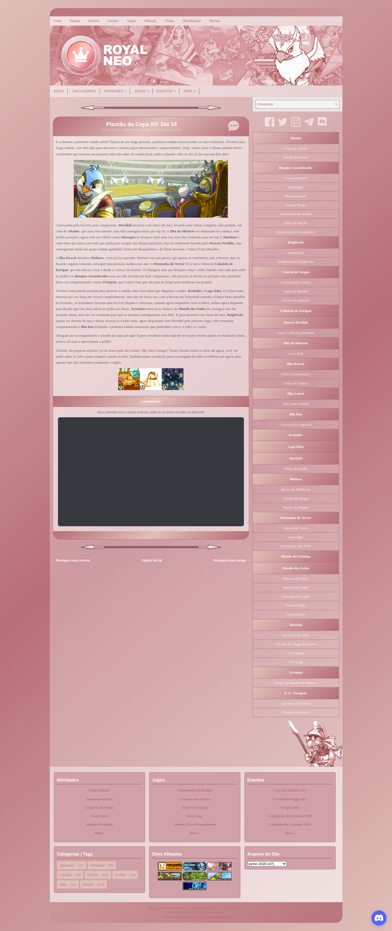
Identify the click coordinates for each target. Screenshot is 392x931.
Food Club (99, 816)
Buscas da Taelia (296, 528)
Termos (214, 21)
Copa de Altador (295, 148)
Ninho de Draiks (296, 469)
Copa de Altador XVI (290, 790)
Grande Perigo (296, 205)
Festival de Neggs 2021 (290, 799)
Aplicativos (67, 865)
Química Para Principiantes (195, 824)
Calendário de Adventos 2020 (290, 816)
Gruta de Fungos (296, 383)
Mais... (99, 833)
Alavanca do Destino (296, 703)
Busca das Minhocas (295, 489)
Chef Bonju (295, 653)
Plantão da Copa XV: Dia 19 (141, 124)
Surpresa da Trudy (99, 807)
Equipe (75, 21)
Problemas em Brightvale (296, 262)
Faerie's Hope (295, 605)
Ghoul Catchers (296, 196)
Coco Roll (296, 353)
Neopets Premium (296, 712)
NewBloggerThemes (218, 916)
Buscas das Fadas (295, 587)
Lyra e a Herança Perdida (296, 333)
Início (58, 21)
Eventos (168, 89)
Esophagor (296, 187)
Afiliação (150, 21)
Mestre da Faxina (295, 157)
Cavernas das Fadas (296, 596)
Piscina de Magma (296, 507)
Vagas (131, 21)
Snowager (296, 537)
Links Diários (84, 91)
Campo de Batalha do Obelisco (296, 683)
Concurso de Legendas (296, 424)
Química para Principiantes (296, 232)
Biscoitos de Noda (296, 635)
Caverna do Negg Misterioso (295, 644)
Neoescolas (296, 253)
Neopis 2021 (290, 807)
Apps (191, 89)
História (93, 21)
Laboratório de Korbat (295, 214)
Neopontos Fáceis (99, 799)
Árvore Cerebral (295, 178)
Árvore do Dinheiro (296, 300)
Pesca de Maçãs (295, 223)
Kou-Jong (296, 662)
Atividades (117, 89)
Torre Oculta (296, 614)
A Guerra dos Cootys (296, 282)
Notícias (88, 884)
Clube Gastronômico (296, 374)
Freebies (120, 875)
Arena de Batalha (295, 291)
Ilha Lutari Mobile (296, 404)
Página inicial (152, 560)
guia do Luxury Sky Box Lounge (141, 350)
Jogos (143, 89)
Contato (113, 21)
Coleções (66, 875)
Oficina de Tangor (295, 498)
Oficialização (191, 21)
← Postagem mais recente (70, 560)
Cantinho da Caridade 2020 (290, 824)
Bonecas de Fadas (295, 578)
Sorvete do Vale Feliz (296, 546)
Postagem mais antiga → (232, 560)
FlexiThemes (182, 916)
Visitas (169, 21)
